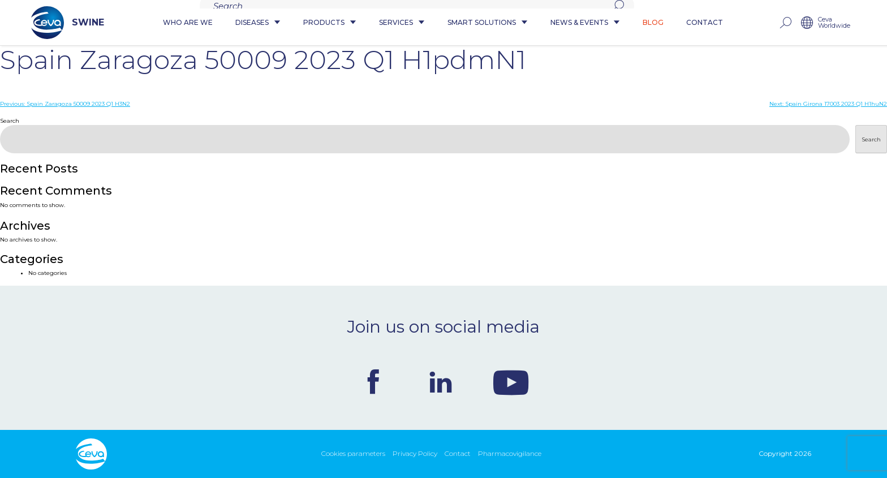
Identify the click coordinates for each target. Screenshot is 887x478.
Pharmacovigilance (509, 453)
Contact (704, 23)
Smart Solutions (487, 23)
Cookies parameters (353, 453)
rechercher (785, 23)
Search (9, 120)
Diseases (258, 23)
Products (329, 23)
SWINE (67, 22)
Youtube (511, 382)
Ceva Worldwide (834, 23)
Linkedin (441, 382)
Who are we (188, 23)
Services (402, 23)
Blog (653, 23)
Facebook (373, 382)
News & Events (585, 23)
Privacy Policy (415, 453)
